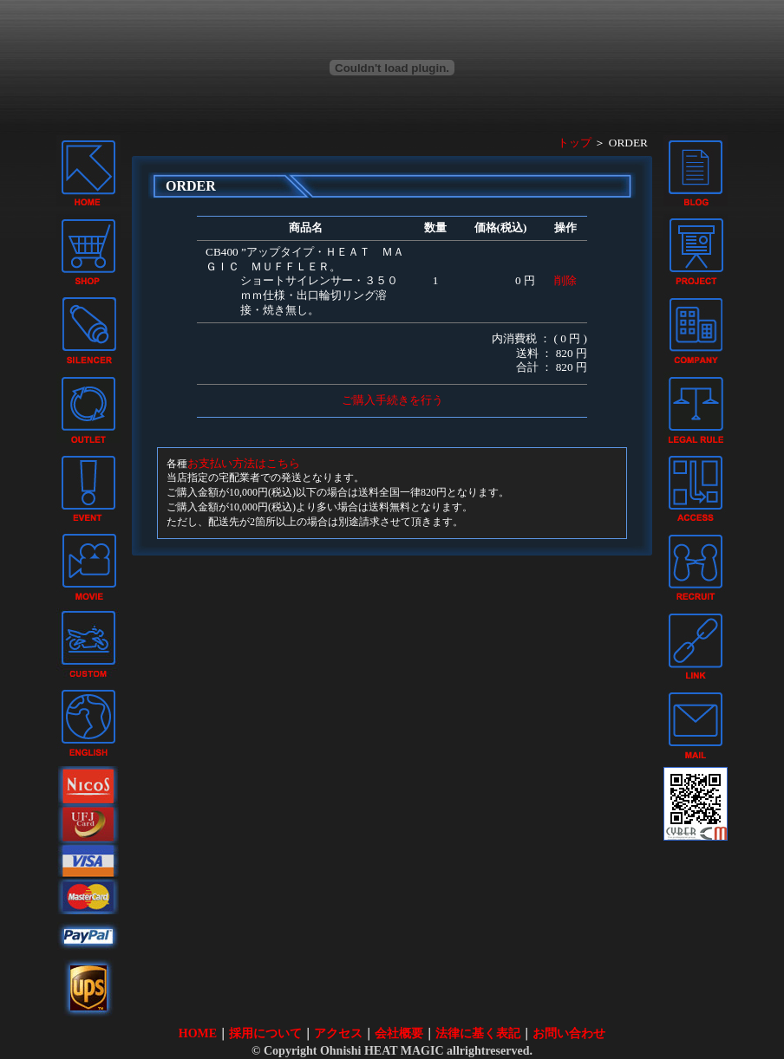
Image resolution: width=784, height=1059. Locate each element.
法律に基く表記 (477, 1033)
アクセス (338, 1033)
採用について (265, 1033)
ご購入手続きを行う (392, 399)
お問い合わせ (568, 1033)
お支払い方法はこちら (243, 463)
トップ (574, 142)
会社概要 (399, 1033)
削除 (565, 280)
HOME (198, 1033)
